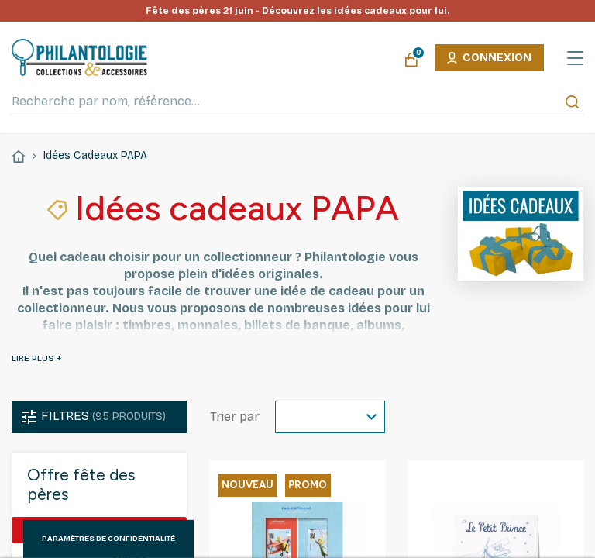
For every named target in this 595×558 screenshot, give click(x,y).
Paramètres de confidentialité (108, 538)
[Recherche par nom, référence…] (297, 101)
